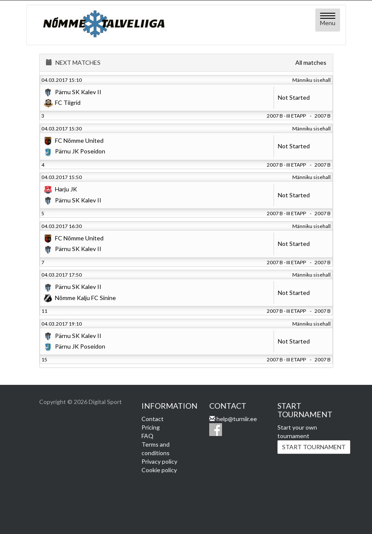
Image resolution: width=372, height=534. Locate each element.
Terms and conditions (155, 448)
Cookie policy (159, 469)
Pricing (150, 427)
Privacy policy (159, 461)
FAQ (147, 435)
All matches (310, 62)
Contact (152, 418)
